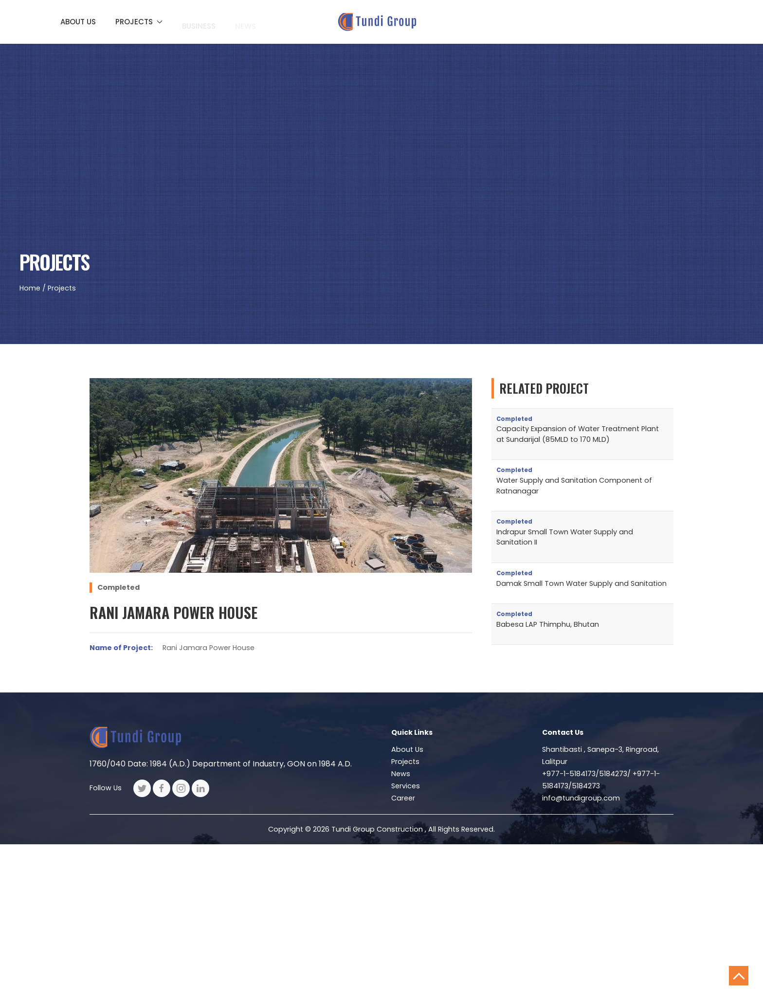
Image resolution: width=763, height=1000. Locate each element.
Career (403, 798)
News (400, 774)
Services (405, 786)
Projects (405, 761)
